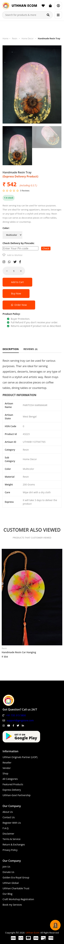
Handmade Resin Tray (49, 38)
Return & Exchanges (14, 844)
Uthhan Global (11, 883)
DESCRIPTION (11, 349)
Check (45, 248)
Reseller (7, 762)
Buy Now (16, 293)
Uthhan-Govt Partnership (17, 795)
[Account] (58, 5)
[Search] (48, 15)
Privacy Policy (10, 850)
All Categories (10, 778)
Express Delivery (12, 789)
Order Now (19, 304)
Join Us (6, 866)
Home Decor (27, 38)
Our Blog (7, 893)
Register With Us (12, 822)
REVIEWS (31, 349)
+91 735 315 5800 (16, 715)
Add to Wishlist (14, 255)
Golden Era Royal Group (16, 877)
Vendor (7, 768)
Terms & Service (11, 839)
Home (5, 38)
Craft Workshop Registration (18, 899)
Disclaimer (8, 833)
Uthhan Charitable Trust (16, 888)
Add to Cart (17, 282)
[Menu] (58, 15)
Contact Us (9, 817)
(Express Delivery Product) (20, 176)
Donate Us (8, 872)
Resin (14, 38)
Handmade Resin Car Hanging (19, 652)
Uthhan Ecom (32, 932)
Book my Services (12, 904)
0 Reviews (25, 190)
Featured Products (13, 784)
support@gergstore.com (20, 720)
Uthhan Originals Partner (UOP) (20, 757)
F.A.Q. (6, 828)
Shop (5, 773)
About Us (8, 811)
